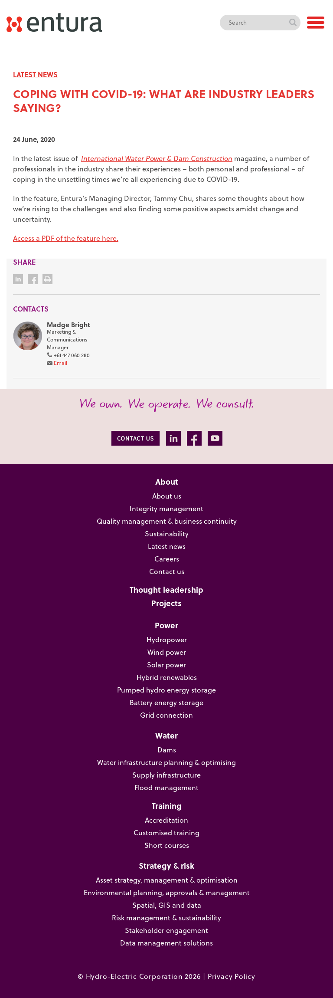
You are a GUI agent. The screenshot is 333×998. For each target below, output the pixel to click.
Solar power (166, 665)
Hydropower (167, 639)
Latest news (167, 546)
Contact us (166, 571)
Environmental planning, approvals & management (167, 892)
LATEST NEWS (35, 74)
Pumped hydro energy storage (166, 690)
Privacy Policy (231, 976)
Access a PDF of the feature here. (65, 238)
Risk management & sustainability (166, 917)
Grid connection (166, 715)
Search (292, 22)
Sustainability (167, 533)
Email (60, 363)
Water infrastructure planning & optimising (166, 762)
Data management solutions (166, 943)
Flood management (166, 787)
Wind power (166, 652)
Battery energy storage (166, 702)
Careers (166, 559)
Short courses (166, 845)
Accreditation (166, 820)
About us (166, 496)
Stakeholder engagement (166, 930)
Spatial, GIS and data (166, 905)
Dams (166, 750)
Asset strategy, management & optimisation (167, 880)
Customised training (166, 832)
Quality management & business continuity (167, 521)
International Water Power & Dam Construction (156, 158)
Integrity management (166, 508)
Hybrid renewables (167, 677)
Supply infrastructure (166, 775)
